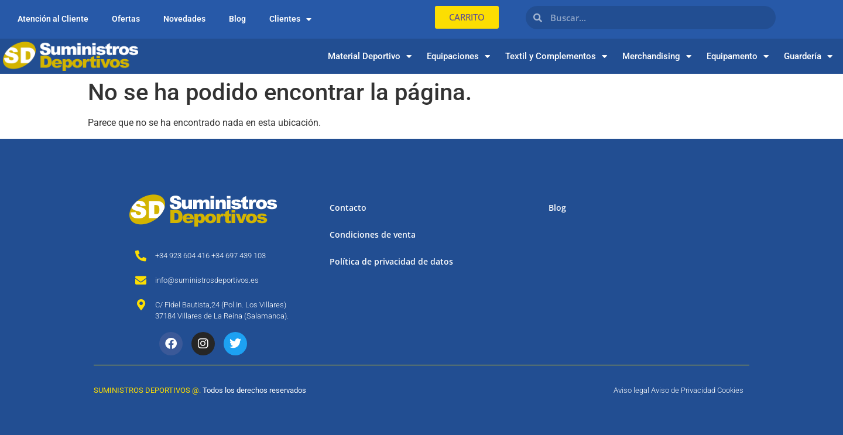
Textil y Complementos (556, 56)
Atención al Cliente (53, 19)
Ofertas (126, 19)
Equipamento (738, 56)
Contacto (348, 207)
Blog (237, 19)
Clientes (290, 19)
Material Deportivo (370, 56)
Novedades (184, 19)
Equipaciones (458, 56)
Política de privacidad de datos (391, 261)
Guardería (808, 56)
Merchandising (656, 56)
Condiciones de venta (373, 234)
